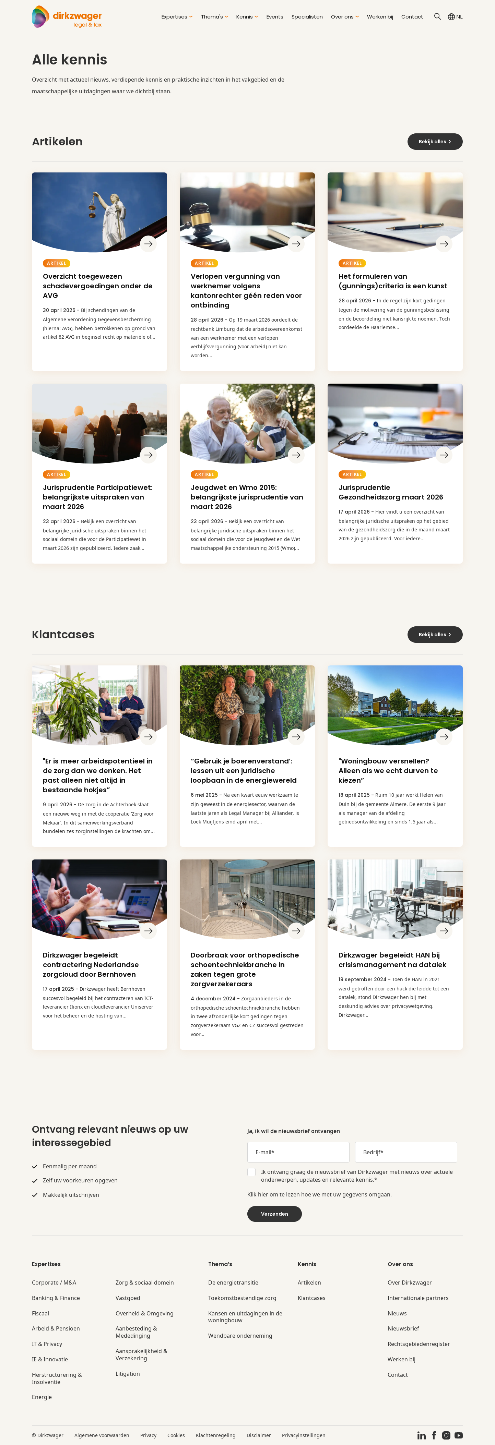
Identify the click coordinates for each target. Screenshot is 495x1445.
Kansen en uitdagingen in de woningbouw (245, 1317)
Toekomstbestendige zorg (242, 1298)
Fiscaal (40, 1313)
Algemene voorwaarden (101, 1435)
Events (275, 16)
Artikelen (309, 1282)
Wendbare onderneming (240, 1335)
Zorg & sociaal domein (145, 1282)
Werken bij (380, 16)
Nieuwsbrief (403, 1328)
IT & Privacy (47, 1344)
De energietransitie (233, 1282)
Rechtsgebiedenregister (419, 1344)
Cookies (176, 1435)
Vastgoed (128, 1298)
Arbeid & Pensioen (56, 1328)
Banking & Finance (56, 1298)
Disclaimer (259, 1435)
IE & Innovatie (50, 1359)
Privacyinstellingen (304, 1435)
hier (263, 1194)
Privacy (148, 1435)
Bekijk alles (435, 141)
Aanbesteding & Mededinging (136, 1332)
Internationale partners (418, 1298)
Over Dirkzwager (410, 1282)
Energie (42, 1397)
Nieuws (397, 1313)
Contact (412, 16)
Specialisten (307, 16)
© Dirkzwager (47, 1435)
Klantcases (312, 1298)
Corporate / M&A (54, 1282)
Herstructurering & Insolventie (57, 1378)
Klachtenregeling (216, 1435)
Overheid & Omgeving (145, 1313)
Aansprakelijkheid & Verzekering (141, 1355)
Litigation (128, 1373)
